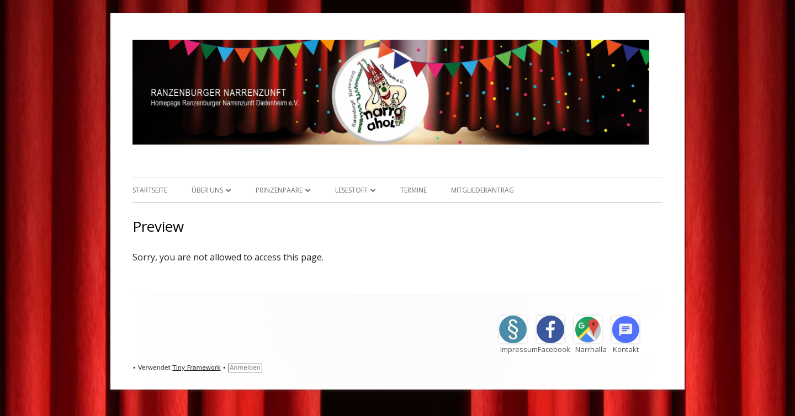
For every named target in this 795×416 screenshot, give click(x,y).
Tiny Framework (196, 367)
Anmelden (245, 367)
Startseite (149, 190)
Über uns (207, 190)
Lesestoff (351, 190)
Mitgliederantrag (482, 190)
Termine (413, 190)
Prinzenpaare (279, 190)
